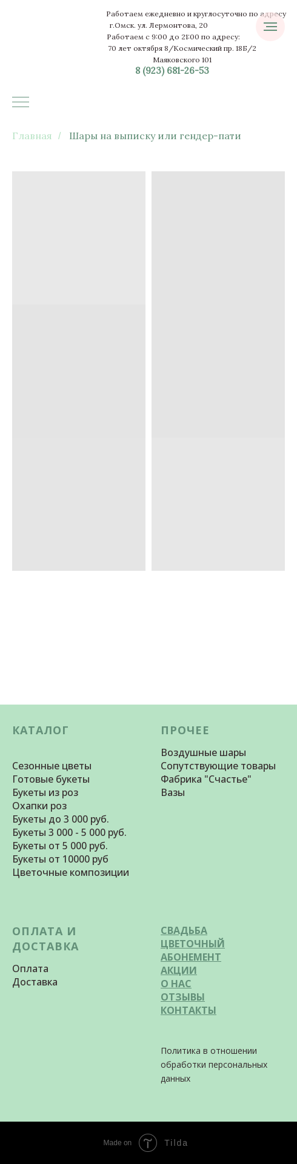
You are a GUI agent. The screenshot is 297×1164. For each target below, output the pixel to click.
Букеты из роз (45, 792)
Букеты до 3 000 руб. (60, 819)
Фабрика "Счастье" (206, 779)
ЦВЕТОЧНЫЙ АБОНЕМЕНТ (193, 950)
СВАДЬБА (184, 930)
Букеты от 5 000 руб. (60, 845)
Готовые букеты (51, 779)
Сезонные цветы (52, 765)
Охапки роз (39, 805)
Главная (32, 136)
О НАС (176, 983)
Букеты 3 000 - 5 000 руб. (69, 832)
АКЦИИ (179, 970)
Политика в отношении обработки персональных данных (214, 1064)
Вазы (173, 792)
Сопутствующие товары (218, 765)
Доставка (35, 981)
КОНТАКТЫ (188, 1010)
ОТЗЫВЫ (183, 997)
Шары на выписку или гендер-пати (155, 136)
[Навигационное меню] (20, 103)
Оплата (30, 968)
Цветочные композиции (70, 872)
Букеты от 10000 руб (60, 859)
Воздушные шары (203, 752)
